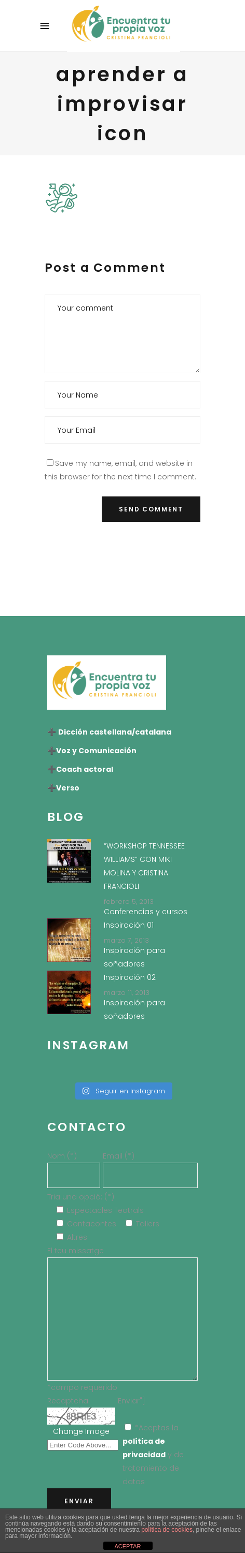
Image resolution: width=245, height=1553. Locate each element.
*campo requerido (82, 1387)
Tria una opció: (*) (80, 1197)
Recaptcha (67, 1401)
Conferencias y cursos (145, 911)
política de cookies (167, 1529)
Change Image (81, 1431)
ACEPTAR (127, 1546)
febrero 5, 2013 (129, 901)
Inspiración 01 (129, 925)
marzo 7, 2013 (126, 940)
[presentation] (123, 560)
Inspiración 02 (130, 977)
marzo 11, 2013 (126, 993)
